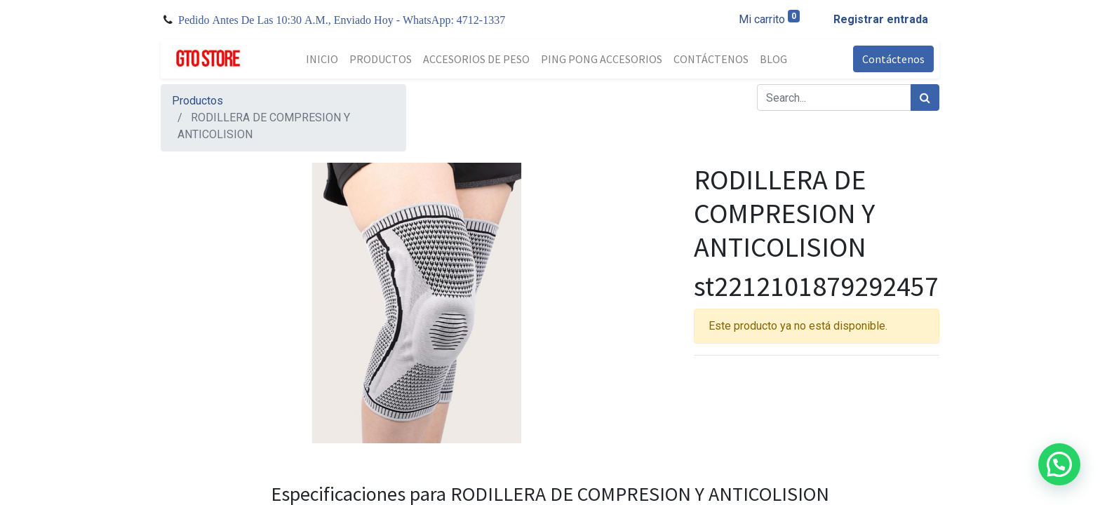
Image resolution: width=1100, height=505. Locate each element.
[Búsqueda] (925, 97)
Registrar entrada (880, 19)
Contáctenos (893, 59)
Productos (197, 100)
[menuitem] (322, 59)
